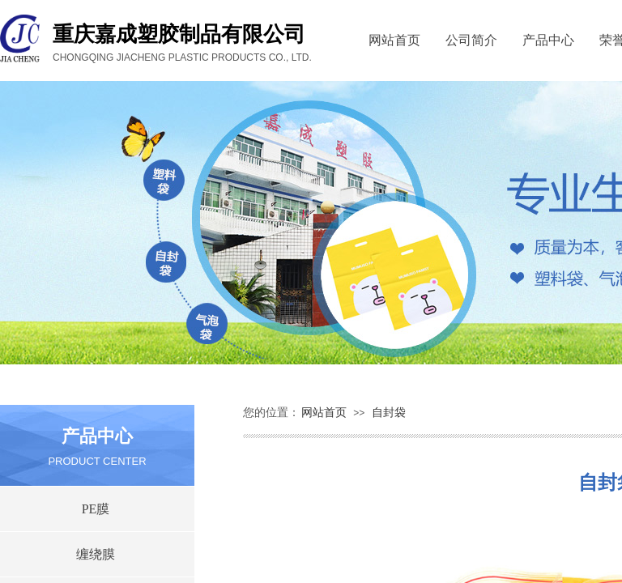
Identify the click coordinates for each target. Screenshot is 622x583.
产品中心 (548, 40)
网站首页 (394, 40)
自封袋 (389, 412)
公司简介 (471, 40)
